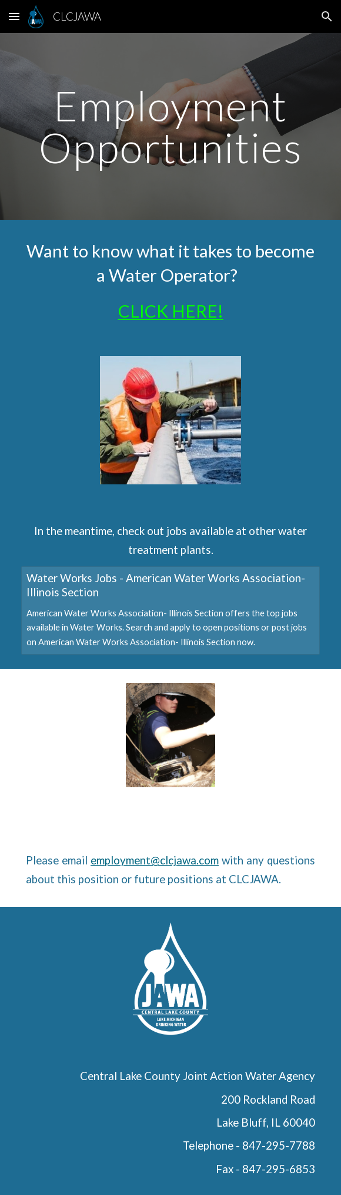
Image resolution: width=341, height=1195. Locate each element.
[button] (14, 16)
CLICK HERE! (170, 311)
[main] (170, 126)
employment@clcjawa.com (155, 860)
